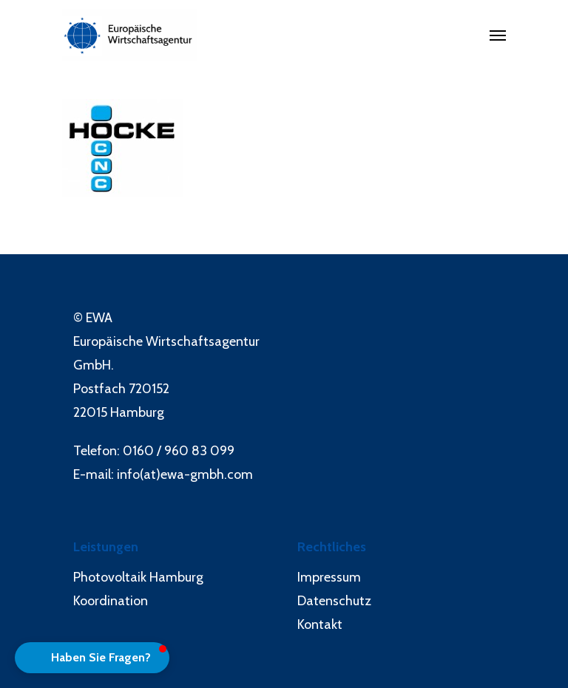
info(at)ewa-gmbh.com (185, 474)
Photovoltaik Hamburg (138, 577)
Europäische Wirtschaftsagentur (166, 341)
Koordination (110, 601)
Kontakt (319, 624)
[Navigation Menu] (498, 34)
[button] (92, 657)
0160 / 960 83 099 (178, 451)
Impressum (329, 577)
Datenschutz (334, 601)
